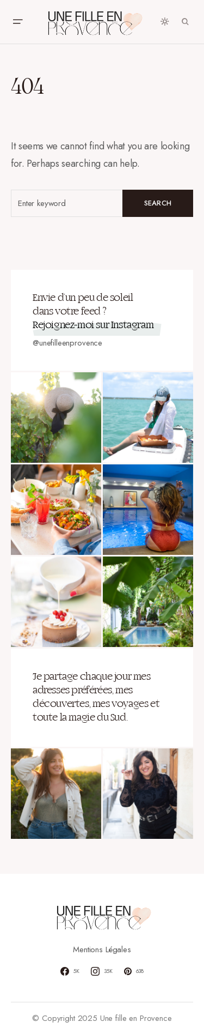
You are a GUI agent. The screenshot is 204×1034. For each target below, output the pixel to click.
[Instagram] (102, 971)
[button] (17, 21)
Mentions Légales (102, 950)
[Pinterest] (134, 971)
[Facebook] (69, 971)
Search (158, 203)
